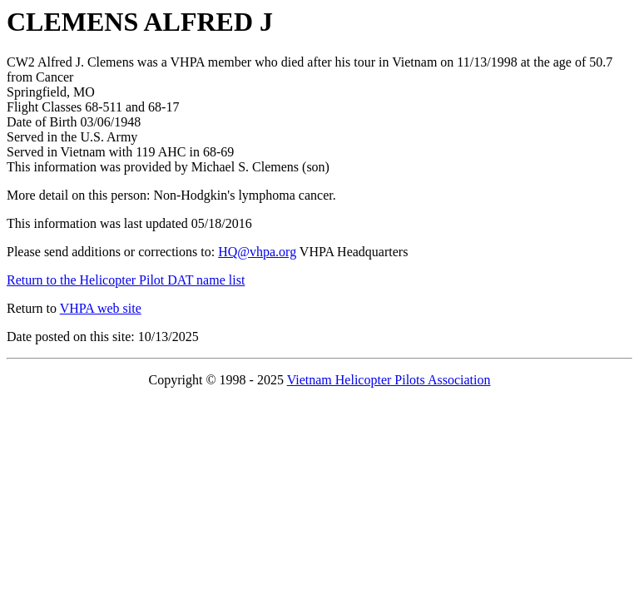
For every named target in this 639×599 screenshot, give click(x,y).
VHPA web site (100, 308)
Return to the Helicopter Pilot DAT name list (126, 280)
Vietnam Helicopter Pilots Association (389, 380)
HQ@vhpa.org (257, 252)
